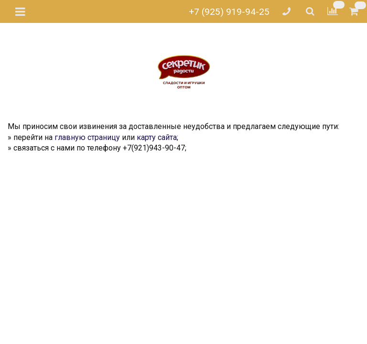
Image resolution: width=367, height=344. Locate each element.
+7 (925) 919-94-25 (229, 11)
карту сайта (157, 137)
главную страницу (87, 137)
